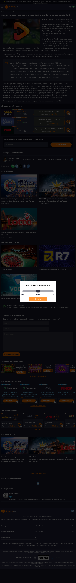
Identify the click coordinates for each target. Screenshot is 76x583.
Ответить (38, 299)
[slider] (38, 291)
